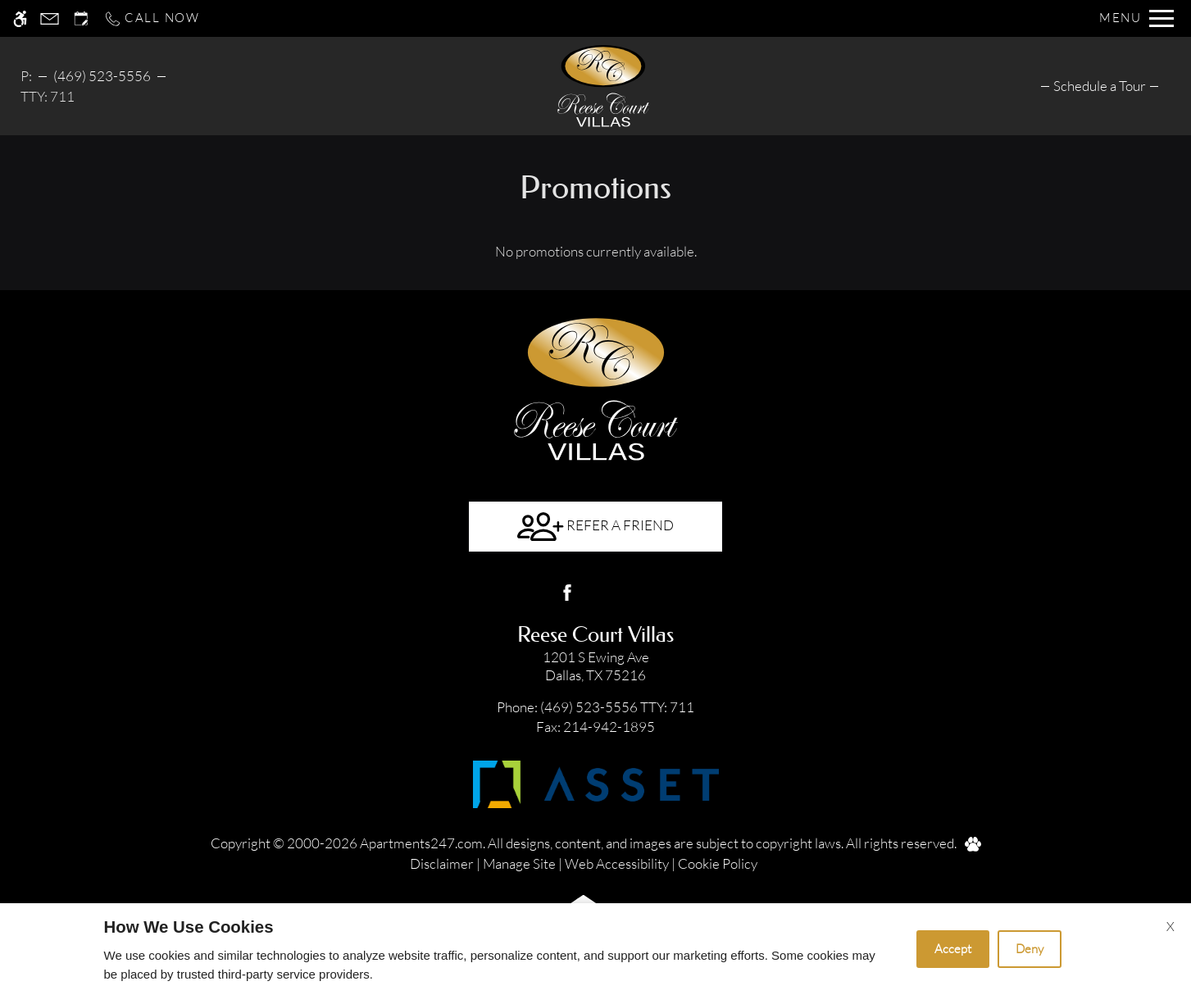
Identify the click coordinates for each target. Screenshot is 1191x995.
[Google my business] (624, 592)
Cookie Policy (717, 863)
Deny (1029, 948)
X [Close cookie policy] (1170, 926)
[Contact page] (49, 18)
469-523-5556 (99, 75)
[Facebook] (567, 592)
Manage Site (519, 863)
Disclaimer (442, 863)
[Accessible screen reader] (20, 18)
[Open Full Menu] (1136, 18)
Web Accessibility (617, 863)
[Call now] (152, 18)
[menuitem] (1099, 85)
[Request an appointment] (81, 18)
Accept (952, 948)
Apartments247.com (421, 843)
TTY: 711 (596, 707)
